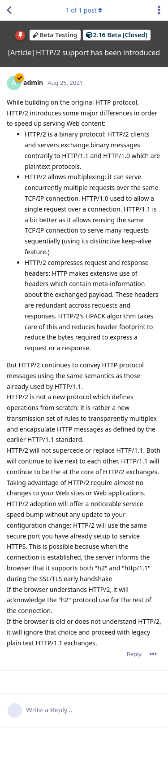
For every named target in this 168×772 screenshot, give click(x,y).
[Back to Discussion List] (9, 10)
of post (84, 10)
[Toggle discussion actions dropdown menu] (159, 10)
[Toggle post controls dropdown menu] (153, 654)
